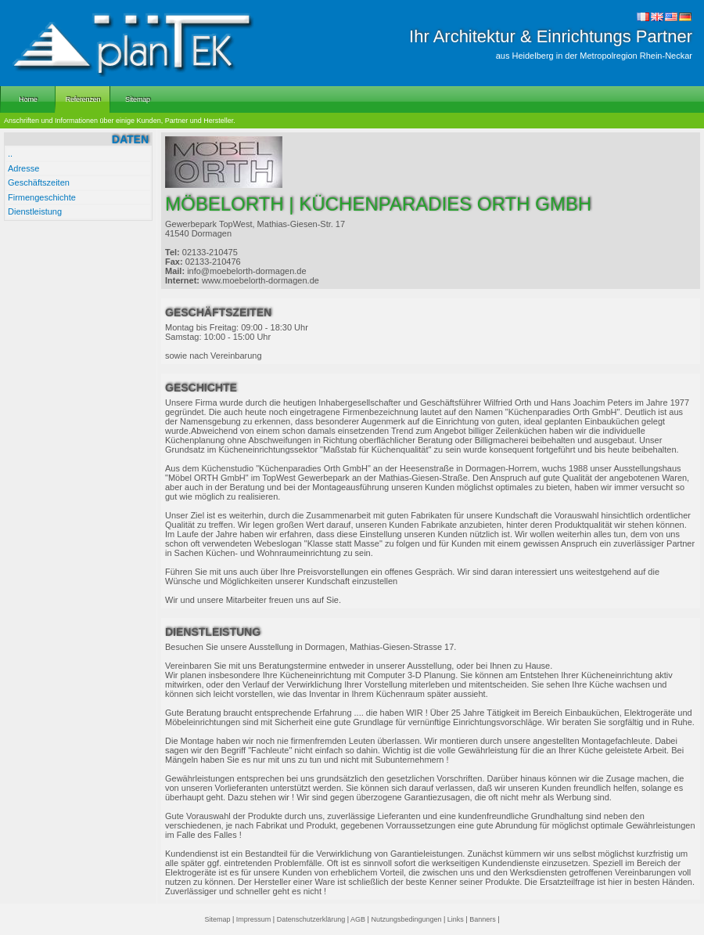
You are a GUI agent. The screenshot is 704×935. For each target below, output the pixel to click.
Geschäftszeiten (39, 182)
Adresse (23, 168)
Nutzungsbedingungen (406, 919)
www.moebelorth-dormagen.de (260, 280)
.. (10, 153)
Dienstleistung (35, 211)
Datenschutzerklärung (311, 919)
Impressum (253, 919)
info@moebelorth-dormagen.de (246, 271)
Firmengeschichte (42, 197)
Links (455, 919)
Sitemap (217, 919)
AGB (357, 919)
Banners (482, 919)
